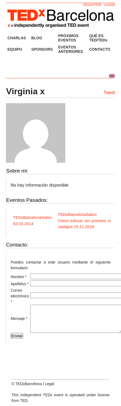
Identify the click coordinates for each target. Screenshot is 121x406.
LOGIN (109, 5)
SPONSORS (42, 49)
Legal (49, 384)
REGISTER (92, 5)
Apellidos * (19, 284)
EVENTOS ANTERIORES (70, 49)
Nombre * (18, 277)
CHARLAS (16, 38)
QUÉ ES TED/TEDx (98, 38)
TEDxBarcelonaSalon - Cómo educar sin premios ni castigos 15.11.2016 (84, 220)
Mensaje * (19, 318)
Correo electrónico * (20, 296)
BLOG (36, 38)
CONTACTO (99, 49)
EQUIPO (14, 49)
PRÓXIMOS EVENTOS (68, 38)
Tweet (109, 92)
